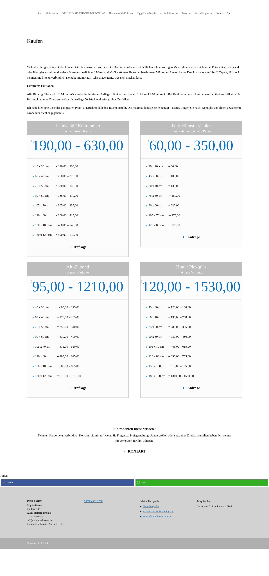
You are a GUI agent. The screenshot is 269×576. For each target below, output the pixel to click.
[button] (67, 482)
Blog (184, 13)
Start (39, 13)
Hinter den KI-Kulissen (121, 13)
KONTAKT (137, 451)
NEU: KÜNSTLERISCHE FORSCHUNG (83, 13)
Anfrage (80, 247)
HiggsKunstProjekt (146, 13)
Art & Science (167, 13)
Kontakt (220, 13)
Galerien (50, 13)
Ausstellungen (202, 13)
